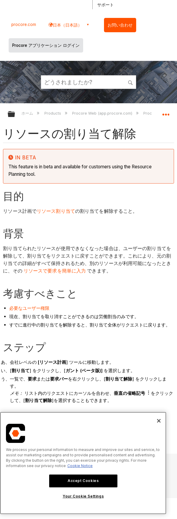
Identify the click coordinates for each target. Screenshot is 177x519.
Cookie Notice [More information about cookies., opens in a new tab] (80, 465)
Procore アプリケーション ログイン (46, 45)
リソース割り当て (56, 211)
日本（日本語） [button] (67, 24)
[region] (83, 463)
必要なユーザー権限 (29, 308)
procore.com (23, 24)
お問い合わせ (120, 25)
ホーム (27, 113)
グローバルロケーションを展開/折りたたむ (165, 112)
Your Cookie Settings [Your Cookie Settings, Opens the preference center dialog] (83, 496)
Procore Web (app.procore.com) (102, 113)
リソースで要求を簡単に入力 (55, 271)
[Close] (158, 420)
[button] (130, 81)
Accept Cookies (83, 480)
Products (53, 113)
